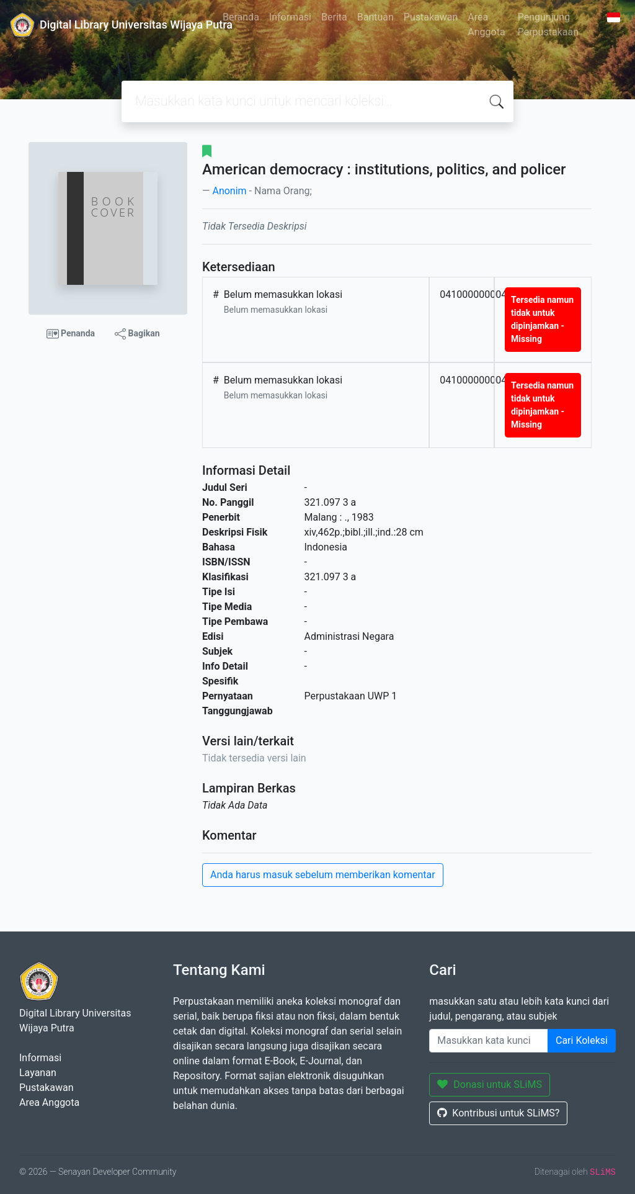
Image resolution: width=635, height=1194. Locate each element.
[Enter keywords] (488, 1041)
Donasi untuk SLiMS (489, 1084)
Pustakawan (431, 17)
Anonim (229, 191)
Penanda (71, 334)
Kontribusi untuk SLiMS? (498, 1113)
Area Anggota (486, 24)
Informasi (290, 17)
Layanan (37, 1073)
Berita (334, 17)
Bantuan (375, 17)
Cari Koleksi (582, 1040)
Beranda (241, 17)
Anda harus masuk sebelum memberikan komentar (322, 875)
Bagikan (137, 333)
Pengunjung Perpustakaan (548, 24)
